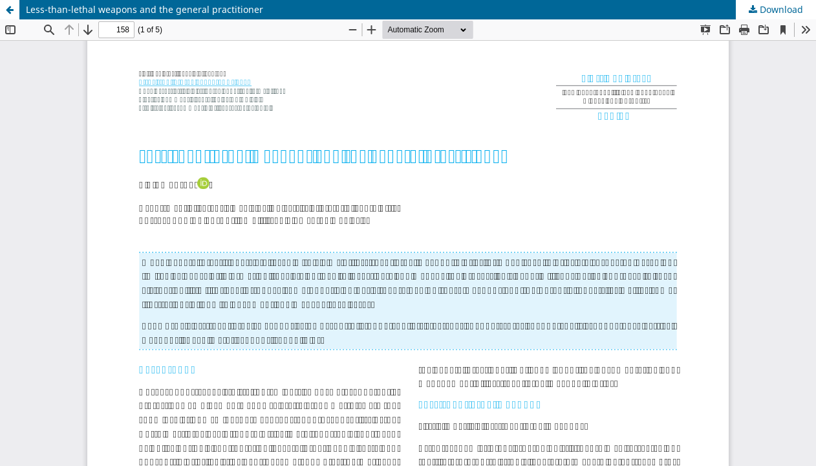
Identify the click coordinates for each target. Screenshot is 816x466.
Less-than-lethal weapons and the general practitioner (144, 9)
